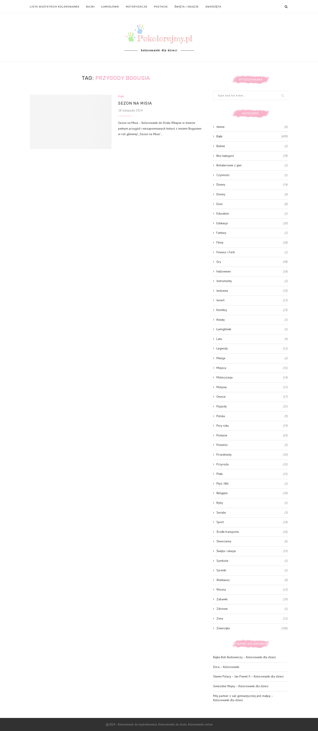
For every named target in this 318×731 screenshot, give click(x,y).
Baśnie (252, 146)
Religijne (252, 493)
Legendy (252, 348)
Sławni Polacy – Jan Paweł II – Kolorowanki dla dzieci (248, 676)
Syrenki (252, 570)
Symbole (252, 561)
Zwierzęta (213, 6)
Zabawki (252, 599)
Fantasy (252, 233)
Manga (252, 358)
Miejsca (252, 368)
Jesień (252, 300)
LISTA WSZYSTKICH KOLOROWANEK (55, 6)
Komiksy (252, 310)
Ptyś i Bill (252, 484)
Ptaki (252, 474)
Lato (252, 339)
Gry (252, 262)
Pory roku (252, 426)
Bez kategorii (252, 156)
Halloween (252, 271)
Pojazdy (252, 406)
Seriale (252, 512)
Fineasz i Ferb (252, 252)
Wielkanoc (252, 580)
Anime (252, 127)
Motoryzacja (136, 6)
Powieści (252, 445)
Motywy (252, 387)
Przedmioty (252, 455)
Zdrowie (252, 609)
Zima (252, 618)
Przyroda (252, 464)
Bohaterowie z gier (252, 165)
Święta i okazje (186, 6)
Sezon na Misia (135, 103)
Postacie (161, 6)
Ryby (252, 503)
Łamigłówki (110, 6)
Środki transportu (252, 532)
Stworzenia (252, 541)
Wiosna (252, 589)
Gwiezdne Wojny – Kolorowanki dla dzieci (240, 686)
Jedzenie (252, 291)
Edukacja (252, 223)
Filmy (252, 242)
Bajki (90, 6)
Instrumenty (252, 281)
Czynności (252, 175)
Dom (252, 204)
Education (252, 213)
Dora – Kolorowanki (226, 667)
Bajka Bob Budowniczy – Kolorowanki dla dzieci (244, 657)
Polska (252, 416)
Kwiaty (252, 320)
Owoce (252, 397)
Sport (252, 522)
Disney (252, 184)
